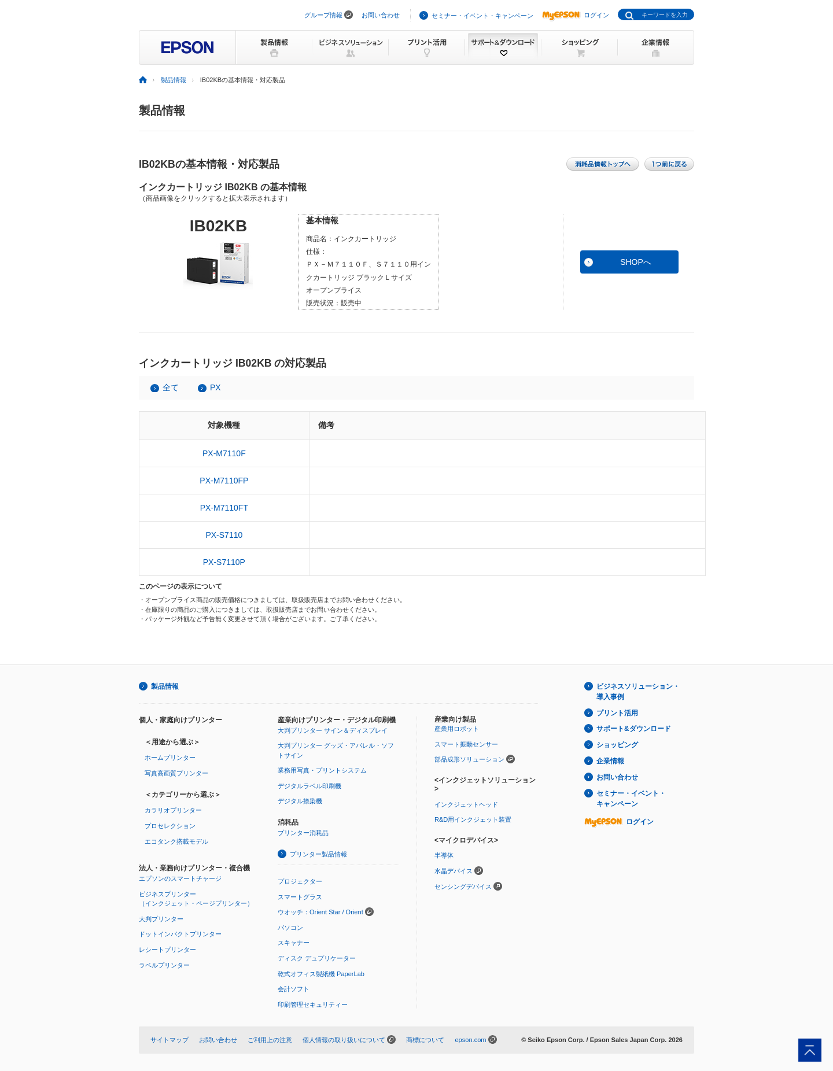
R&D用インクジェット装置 (472, 819)
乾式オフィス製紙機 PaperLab (321, 973)
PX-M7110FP (224, 480)
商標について (425, 1039)
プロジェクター (300, 881)
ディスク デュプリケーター (317, 958)
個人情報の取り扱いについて (344, 1039)
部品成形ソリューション (469, 759)
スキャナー (293, 942)
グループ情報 (323, 15)
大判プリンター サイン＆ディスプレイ (333, 730)
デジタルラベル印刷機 (309, 785)
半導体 (444, 855)
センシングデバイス (463, 886)
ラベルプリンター (164, 965)
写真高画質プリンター (176, 773)
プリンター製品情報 (318, 854)
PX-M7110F (224, 453)
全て (171, 387)
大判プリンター (161, 918)
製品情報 (173, 79)
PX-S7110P (224, 562)
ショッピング (617, 745)
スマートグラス (300, 896)
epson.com (470, 1039)
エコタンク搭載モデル (176, 841)
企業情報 (610, 761)
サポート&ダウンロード (633, 729)
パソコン (290, 927)
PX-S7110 (223, 535)
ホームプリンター (170, 757)
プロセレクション (170, 825)
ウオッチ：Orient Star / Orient (320, 911)
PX (215, 387)
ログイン (575, 15)
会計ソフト (293, 988)
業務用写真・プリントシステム (322, 770)
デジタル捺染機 (300, 800)
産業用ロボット (456, 728)
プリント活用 (617, 713)
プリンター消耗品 (303, 832)
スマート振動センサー (466, 744)
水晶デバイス (453, 870)
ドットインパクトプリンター (180, 933)
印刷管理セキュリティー (313, 1004)
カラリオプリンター (173, 810)
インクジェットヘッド (466, 804)
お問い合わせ (381, 15)
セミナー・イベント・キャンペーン (482, 15)
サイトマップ (169, 1039)
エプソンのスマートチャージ (180, 878)
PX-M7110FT (224, 507)
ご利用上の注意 (270, 1039)
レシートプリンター (167, 949)
